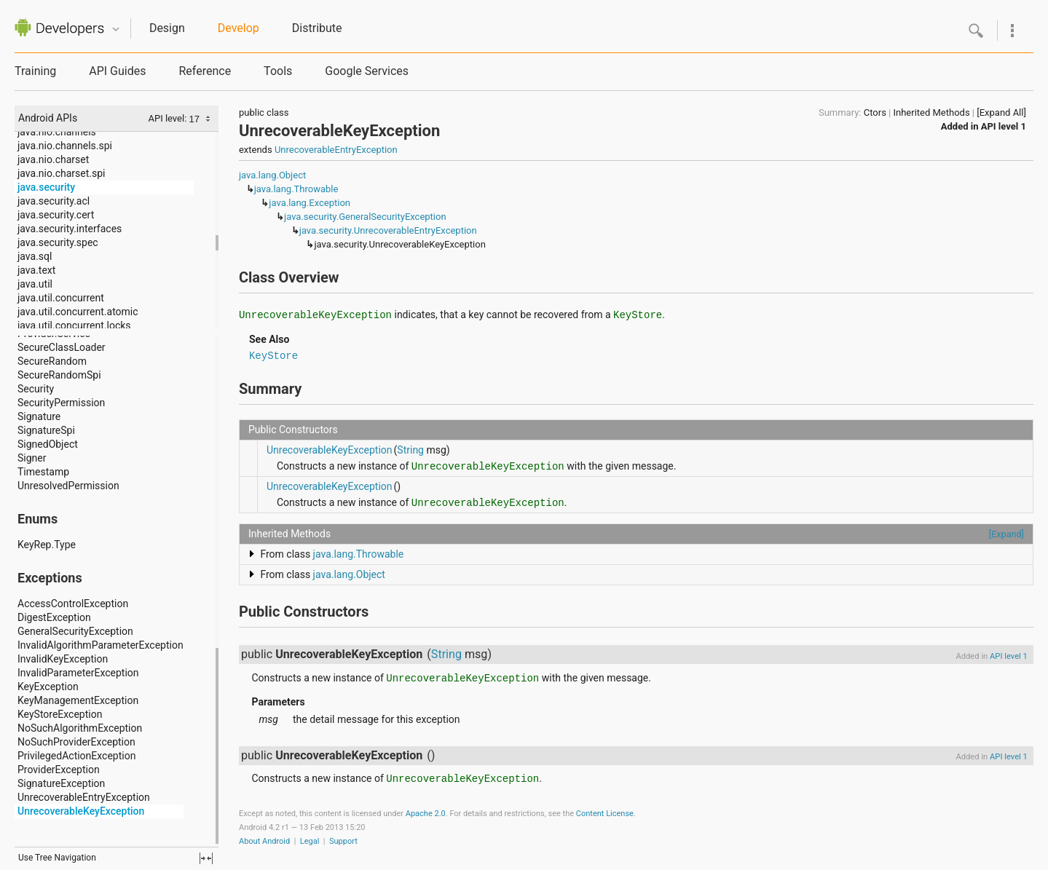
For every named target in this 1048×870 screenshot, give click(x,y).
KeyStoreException (59, 714)
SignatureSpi (46, 430)
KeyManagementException (77, 700)
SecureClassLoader (61, 347)
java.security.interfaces (69, 228)
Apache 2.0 (426, 813)
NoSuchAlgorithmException (79, 728)
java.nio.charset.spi (61, 173)
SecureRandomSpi (59, 375)
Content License (605, 813)
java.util (34, 284)
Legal (310, 841)
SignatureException (61, 783)
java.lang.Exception (309, 202)
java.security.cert (55, 215)
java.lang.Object (272, 175)
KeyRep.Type (46, 544)
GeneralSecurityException (75, 631)
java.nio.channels (56, 132)
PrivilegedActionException (76, 756)
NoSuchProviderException (76, 742)
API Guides (117, 71)
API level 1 (1003, 126)
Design (167, 28)
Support (343, 841)
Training (35, 71)
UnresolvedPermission (68, 485)
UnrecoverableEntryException (83, 797)
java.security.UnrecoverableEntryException (388, 230)
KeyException (48, 686)
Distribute (317, 28)
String (410, 450)
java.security (46, 187)
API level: (168, 118)
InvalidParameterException (78, 673)
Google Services (367, 71)
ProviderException (58, 769)
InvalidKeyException (62, 659)
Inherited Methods (931, 112)
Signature (38, 416)
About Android (264, 841)
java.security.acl (53, 201)
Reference (204, 71)
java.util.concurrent (60, 298)
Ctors (875, 112)
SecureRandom (52, 361)
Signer (31, 458)
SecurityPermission (61, 402)
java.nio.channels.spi (64, 145)
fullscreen (206, 858)
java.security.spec (57, 242)
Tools (278, 71)
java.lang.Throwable (296, 188)
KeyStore (273, 356)
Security (35, 389)
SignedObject (47, 444)
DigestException (54, 617)
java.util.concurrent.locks (74, 325)
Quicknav (115, 29)
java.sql (34, 256)
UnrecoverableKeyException (80, 811)
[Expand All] (1001, 112)
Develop (238, 28)
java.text (36, 270)
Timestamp (43, 472)
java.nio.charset (53, 159)
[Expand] (1006, 534)
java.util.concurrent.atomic (77, 311)
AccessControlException (72, 603)
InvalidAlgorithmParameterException (100, 645)
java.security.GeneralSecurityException (365, 216)
